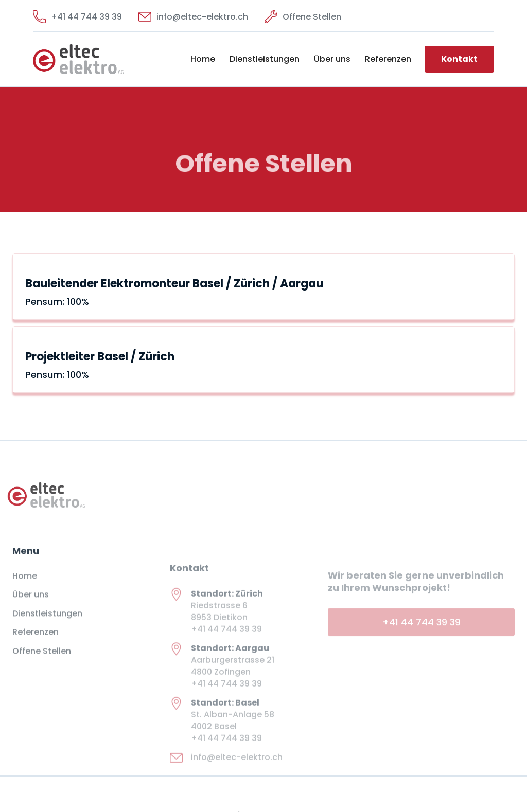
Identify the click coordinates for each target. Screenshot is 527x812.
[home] (78, 59)
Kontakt (459, 59)
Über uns (332, 59)
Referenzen (388, 59)
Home (202, 59)
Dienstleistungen (265, 59)
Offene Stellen (41, 659)
